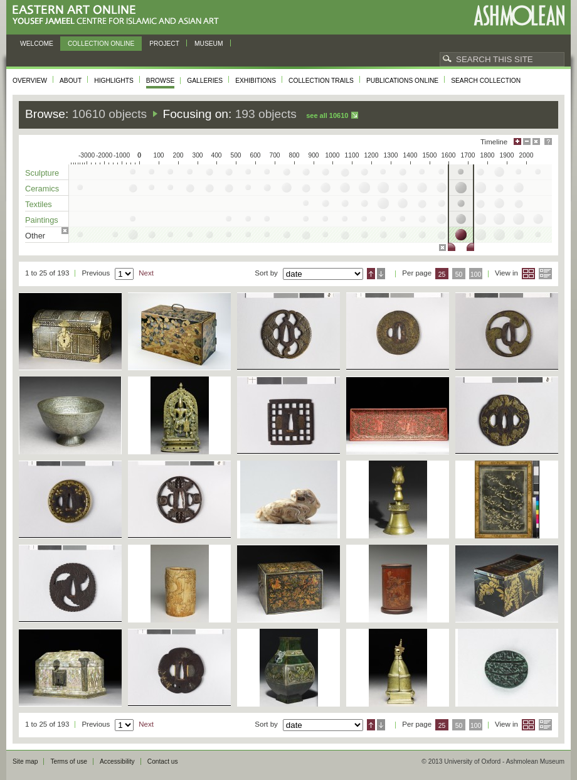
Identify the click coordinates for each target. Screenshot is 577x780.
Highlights (114, 80)
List (545, 273)
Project (164, 43)
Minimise (527, 141)
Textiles (38, 204)
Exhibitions (255, 80)
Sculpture (42, 173)
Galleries (205, 80)
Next (146, 273)
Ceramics (42, 188)
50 (459, 274)
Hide (536, 141)
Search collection (486, 80)
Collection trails (321, 80)
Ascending (371, 273)
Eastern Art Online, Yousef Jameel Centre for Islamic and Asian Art (119, 15)
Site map (25, 761)
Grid (528, 273)
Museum (208, 43)
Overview (30, 80)
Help (548, 141)
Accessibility (117, 761)
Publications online (402, 80)
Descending (381, 273)
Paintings (41, 220)
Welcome (36, 43)
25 (442, 274)
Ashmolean (519, 15)
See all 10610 (327, 115)
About (71, 80)
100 (475, 274)
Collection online (101, 43)
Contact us (162, 761)
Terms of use (68, 761)
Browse (160, 80)
